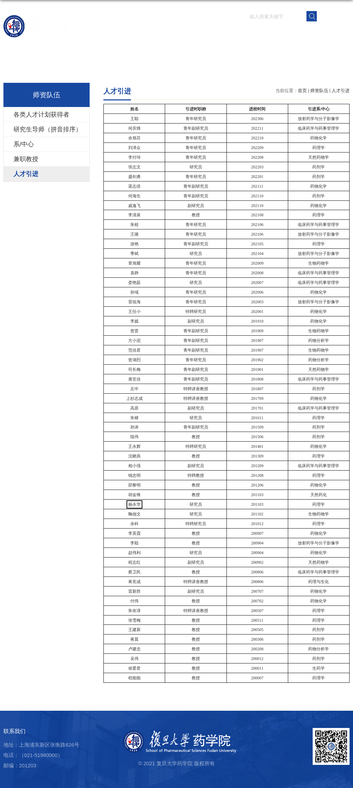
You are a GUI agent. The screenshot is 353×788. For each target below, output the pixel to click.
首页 (138, 33)
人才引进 (341, 90)
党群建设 (286, 33)
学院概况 (158, 33)
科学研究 (209, 33)
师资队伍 (184, 33)
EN (333, 15)
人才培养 (235, 33)
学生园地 (260, 33)
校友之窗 (311, 33)
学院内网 (337, 33)
